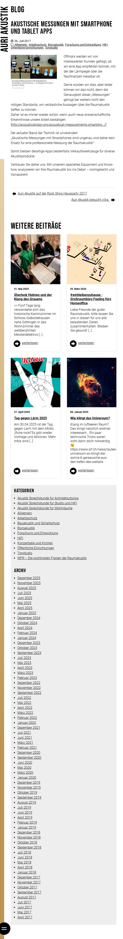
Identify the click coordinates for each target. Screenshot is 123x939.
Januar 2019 (26, 827)
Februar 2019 (27, 822)
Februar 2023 (27, 678)
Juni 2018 (24, 857)
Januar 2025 (26, 613)
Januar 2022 (26, 723)
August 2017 (26, 897)
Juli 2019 (24, 807)
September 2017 (29, 892)
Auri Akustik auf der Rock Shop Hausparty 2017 (52, 193)
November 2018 (29, 837)
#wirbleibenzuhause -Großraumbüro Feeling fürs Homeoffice (90, 299)
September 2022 (29, 693)
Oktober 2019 (27, 793)
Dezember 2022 (28, 683)
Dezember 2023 (28, 643)
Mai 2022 (24, 703)
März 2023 (25, 673)
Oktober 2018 (27, 842)
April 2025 (24, 608)
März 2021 (25, 743)
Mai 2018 (24, 862)
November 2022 (29, 688)
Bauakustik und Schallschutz (38, 523)
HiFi (104, 44)
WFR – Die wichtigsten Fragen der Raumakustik (52, 558)
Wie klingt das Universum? (90, 418)
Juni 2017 (24, 907)
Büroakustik (55, 44)
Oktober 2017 (27, 887)
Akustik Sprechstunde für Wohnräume (44, 508)
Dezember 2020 (28, 753)
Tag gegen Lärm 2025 (30, 418)
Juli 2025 (24, 593)
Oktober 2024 (27, 623)
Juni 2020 (24, 763)
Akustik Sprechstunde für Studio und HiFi (47, 503)
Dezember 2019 (28, 783)
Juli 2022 (24, 698)
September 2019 (29, 798)
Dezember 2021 (28, 728)
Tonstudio (51, 47)
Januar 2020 (26, 778)
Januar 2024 (26, 638)
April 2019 (24, 817)
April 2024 (24, 628)
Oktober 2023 (27, 648)
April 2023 (24, 668)
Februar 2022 (27, 718)
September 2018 (29, 847)
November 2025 (29, 583)
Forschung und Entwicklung (83, 44)
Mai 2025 (24, 603)
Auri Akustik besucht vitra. (90, 200)
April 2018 (24, 867)
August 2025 (26, 588)
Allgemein (21, 44)
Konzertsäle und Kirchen (35, 543)
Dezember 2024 (28, 618)
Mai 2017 (24, 912)
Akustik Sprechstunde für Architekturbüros (48, 498)
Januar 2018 (26, 872)
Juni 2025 (24, 598)
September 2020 (29, 758)
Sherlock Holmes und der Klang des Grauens (33, 297)
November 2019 (29, 788)
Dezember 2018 (28, 832)
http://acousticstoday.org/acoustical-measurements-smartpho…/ (59, 125)
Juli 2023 (24, 658)
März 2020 (25, 773)
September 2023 (29, 653)
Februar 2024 (27, 633)
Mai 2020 (24, 768)
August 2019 (26, 803)
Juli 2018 (24, 852)
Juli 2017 (24, 902)
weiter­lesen (30, 343)
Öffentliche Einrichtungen (27, 47)
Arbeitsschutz (37, 44)
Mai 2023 (24, 663)
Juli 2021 (24, 733)
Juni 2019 (24, 812)
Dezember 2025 (28, 578)
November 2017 (29, 882)
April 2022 (24, 708)
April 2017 (24, 917)
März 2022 (25, 713)
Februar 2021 (27, 748)
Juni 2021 (24, 738)
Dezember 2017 (28, 877)
